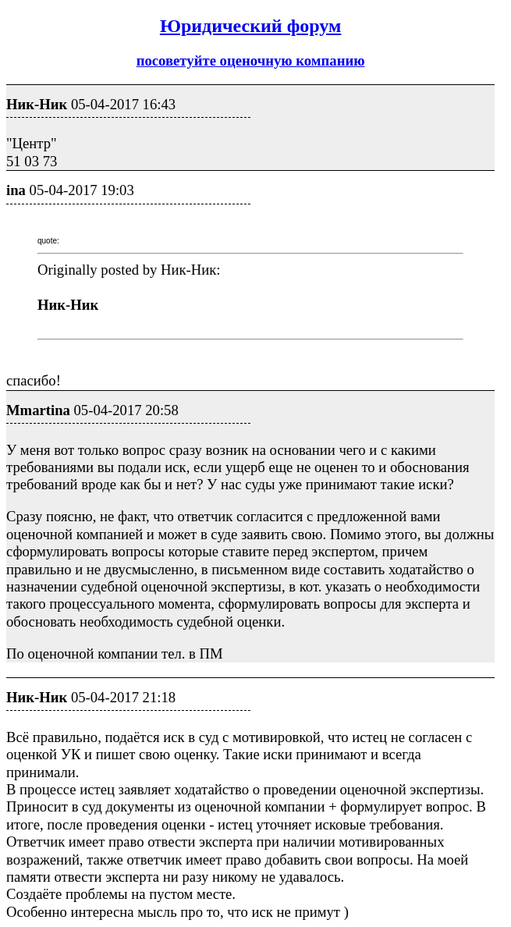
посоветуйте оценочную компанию (251, 60)
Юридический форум (250, 26)
